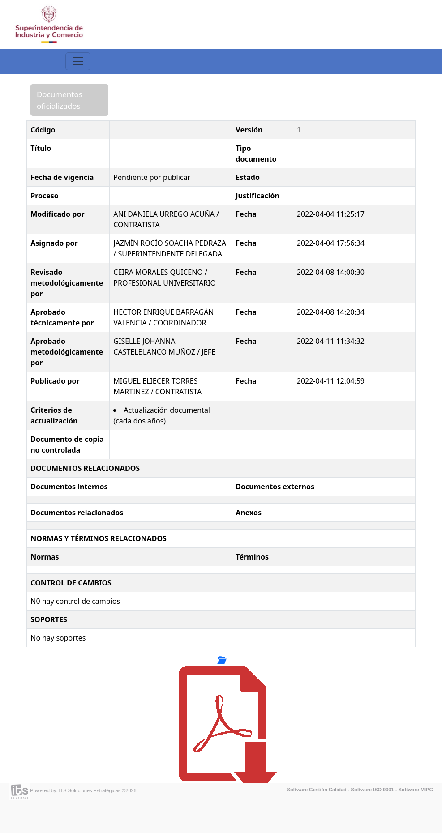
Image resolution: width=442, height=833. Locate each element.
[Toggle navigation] (77, 61)
